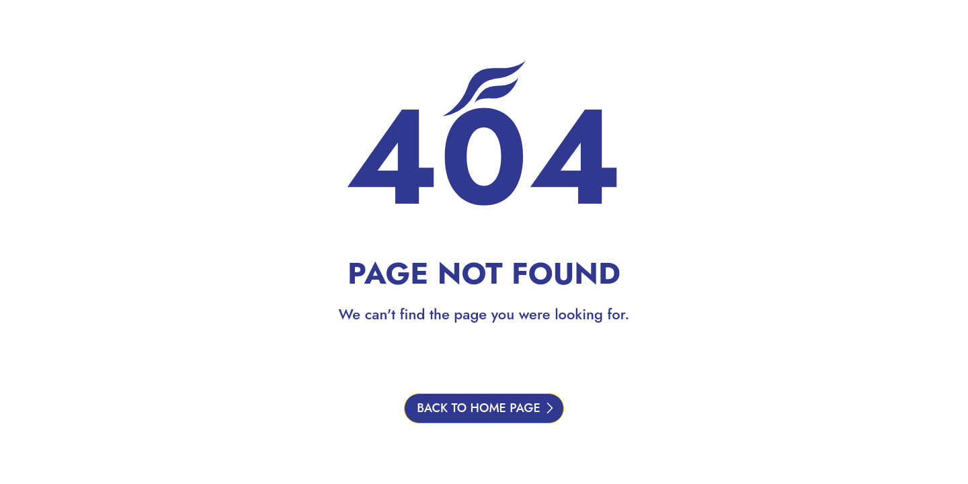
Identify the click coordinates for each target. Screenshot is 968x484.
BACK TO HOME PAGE (478, 408)
